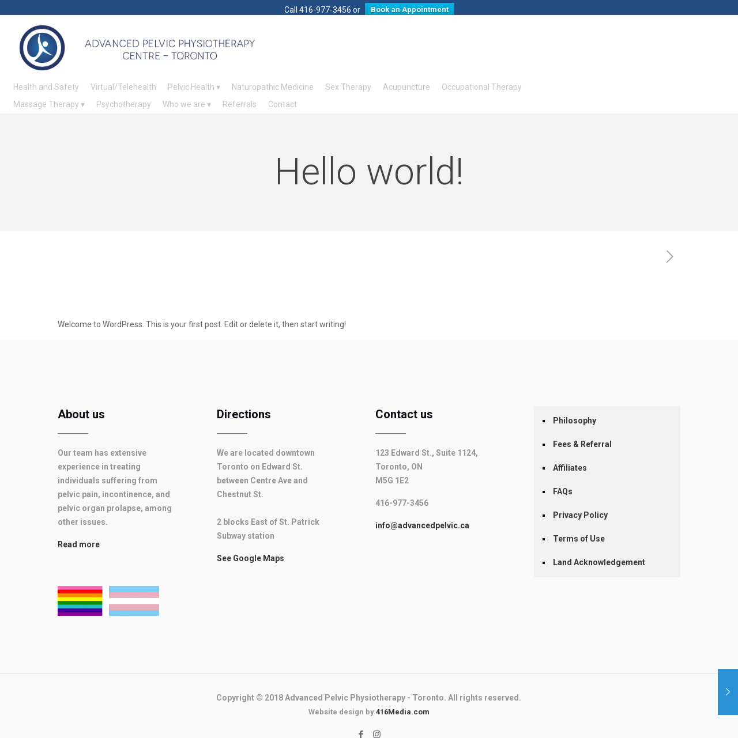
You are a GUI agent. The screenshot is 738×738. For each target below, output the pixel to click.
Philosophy (574, 407)
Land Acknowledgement (599, 549)
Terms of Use (579, 526)
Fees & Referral (582, 431)
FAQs (563, 478)
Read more (79, 531)
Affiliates (570, 455)
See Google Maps (250, 545)
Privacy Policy (580, 502)
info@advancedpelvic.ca (422, 512)
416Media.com (403, 699)
